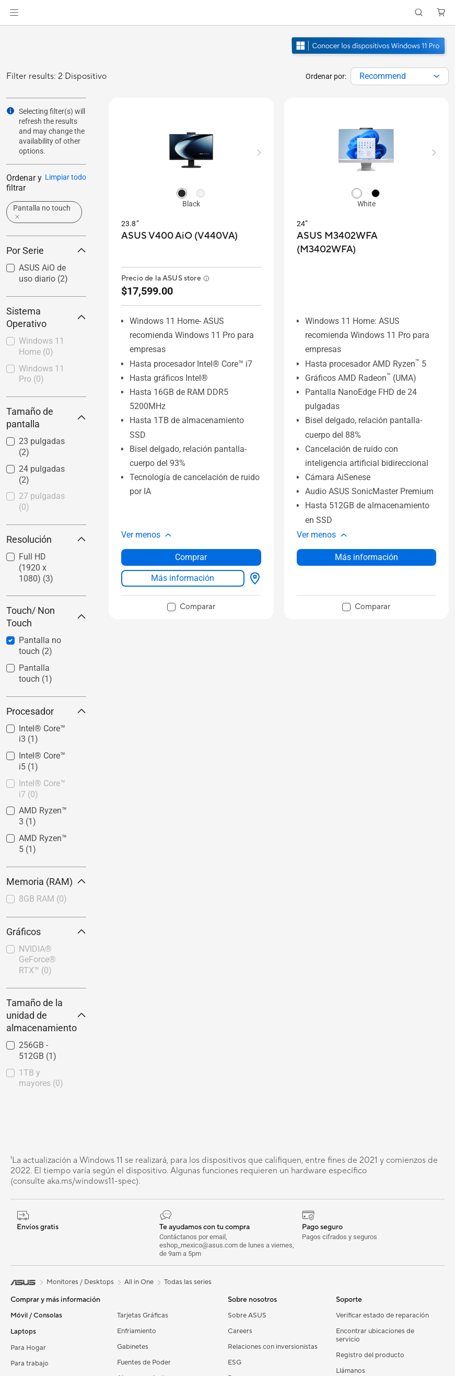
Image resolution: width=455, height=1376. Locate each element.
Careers (240, 1331)
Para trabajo (29, 1363)
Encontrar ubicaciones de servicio (375, 1335)
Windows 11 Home (41, 346)
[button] (14, 12)
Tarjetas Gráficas (142, 1315)
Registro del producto (370, 1355)
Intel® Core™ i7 (42, 788)
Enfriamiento (136, 1331)
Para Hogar (28, 1348)
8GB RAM (43, 899)
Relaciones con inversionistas (273, 1347)
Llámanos (350, 1371)
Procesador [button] (46, 711)
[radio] (182, 192)
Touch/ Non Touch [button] (46, 616)
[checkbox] (42, 347)
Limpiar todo (65, 177)
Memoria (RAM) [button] (46, 881)
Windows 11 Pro (41, 374)
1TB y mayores (41, 1078)
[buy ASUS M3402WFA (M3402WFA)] (367, 242)
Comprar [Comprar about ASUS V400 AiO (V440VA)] (191, 557)
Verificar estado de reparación (382, 1315)
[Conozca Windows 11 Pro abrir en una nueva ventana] (369, 55)
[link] (227, 13)
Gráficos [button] (46, 931)
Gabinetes (132, 1347)
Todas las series (188, 1282)
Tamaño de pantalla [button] (46, 417)
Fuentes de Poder (144, 1362)
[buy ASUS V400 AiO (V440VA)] (179, 236)
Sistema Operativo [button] (46, 317)
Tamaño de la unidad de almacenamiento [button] (46, 1015)
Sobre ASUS (247, 1315)
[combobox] (400, 76)
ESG (234, 1362)
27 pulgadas (42, 501)
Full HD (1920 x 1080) (36, 568)
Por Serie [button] (46, 250)
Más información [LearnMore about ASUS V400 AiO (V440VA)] (182, 578)
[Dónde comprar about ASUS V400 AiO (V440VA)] (252, 578)
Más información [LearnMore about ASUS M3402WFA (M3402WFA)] (366, 557)
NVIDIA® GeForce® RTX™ (37, 960)
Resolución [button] (46, 539)
